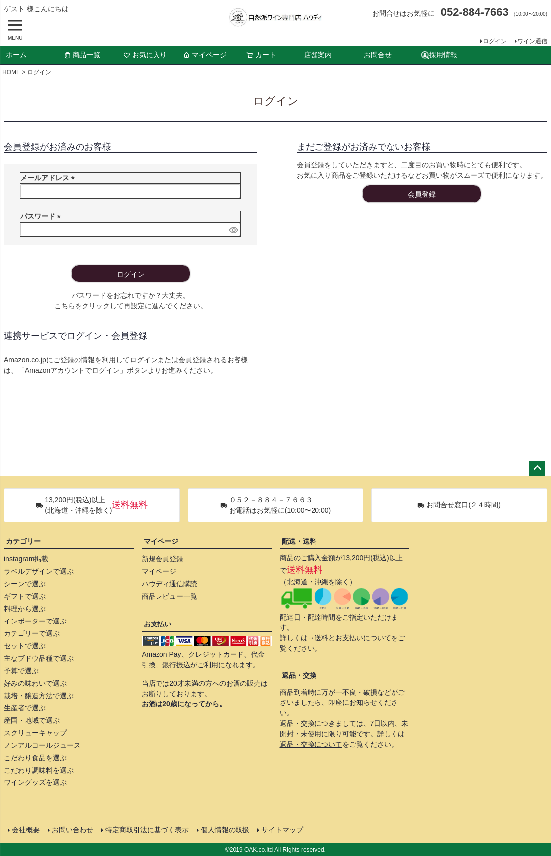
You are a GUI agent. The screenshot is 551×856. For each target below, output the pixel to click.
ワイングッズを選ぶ (35, 782)
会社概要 (26, 830)
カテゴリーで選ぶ (32, 633)
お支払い (157, 624)
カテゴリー (23, 541)
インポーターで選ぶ (35, 621)
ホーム (16, 55)
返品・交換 (299, 675)
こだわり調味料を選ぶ (39, 770)
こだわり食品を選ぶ (35, 758)
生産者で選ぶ (25, 708)
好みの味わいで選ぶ (35, 683)
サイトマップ (282, 830)
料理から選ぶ (25, 609)
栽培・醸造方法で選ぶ (39, 696)
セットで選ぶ (25, 646)
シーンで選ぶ (25, 584)
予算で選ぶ (21, 671)
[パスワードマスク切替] (233, 229)
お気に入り (145, 55)
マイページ (205, 55)
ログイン (495, 41)
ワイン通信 (532, 41)
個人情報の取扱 (225, 830)
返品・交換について (311, 744)
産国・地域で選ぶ (32, 720)
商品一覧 (82, 55)
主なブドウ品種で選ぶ (39, 658)
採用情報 (439, 55)
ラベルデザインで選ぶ (39, 571)
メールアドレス (49, 178)
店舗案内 (318, 55)
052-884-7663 (475, 12)
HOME (11, 72)
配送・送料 (299, 541)
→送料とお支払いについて (349, 638)
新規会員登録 (162, 559)
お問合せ (378, 55)
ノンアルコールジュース (42, 745)
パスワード (42, 216)
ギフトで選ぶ (25, 596)
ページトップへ (537, 468)
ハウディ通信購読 (169, 584)
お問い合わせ (72, 830)
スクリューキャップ (35, 733)
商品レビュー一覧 (169, 596)
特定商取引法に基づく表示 (147, 830)
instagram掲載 (26, 559)
